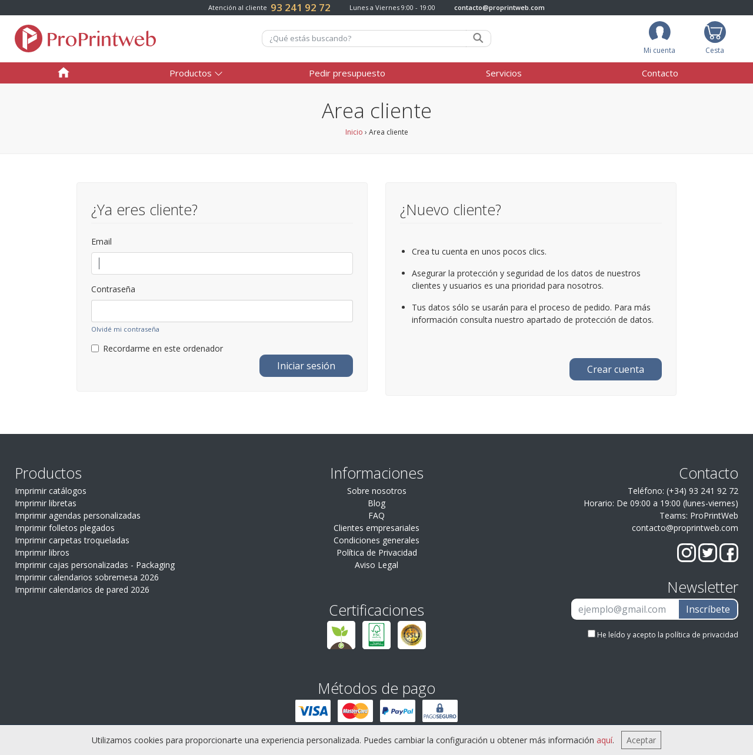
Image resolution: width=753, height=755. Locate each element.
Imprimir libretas (45, 503)
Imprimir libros (42, 552)
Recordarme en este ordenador (157, 348)
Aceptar (641, 740)
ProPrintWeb (714, 515)
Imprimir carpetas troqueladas (72, 540)
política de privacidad (701, 635)
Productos (190, 73)
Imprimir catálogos (50, 490)
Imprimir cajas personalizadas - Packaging (95, 564)
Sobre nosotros (377, 490)
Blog (376, 503)
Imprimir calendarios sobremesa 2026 (87, 577)
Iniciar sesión (306, 365)
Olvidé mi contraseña (125, 329)
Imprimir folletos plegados (65, 527)
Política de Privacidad (376, 552)
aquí (604, 740)
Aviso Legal (376, 564)
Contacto (660, 73)
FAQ (376, 515)
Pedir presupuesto (347, 73)
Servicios (504, 73)
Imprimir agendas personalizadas (78, 515)
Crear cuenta (615, 369)
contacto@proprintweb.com (499, 7)
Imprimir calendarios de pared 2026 (82, 589)
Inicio (354, 132)
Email (101, 241)
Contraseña (113, 289)
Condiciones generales (376, 540)
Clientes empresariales (376, 527)
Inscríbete (708, 609)
